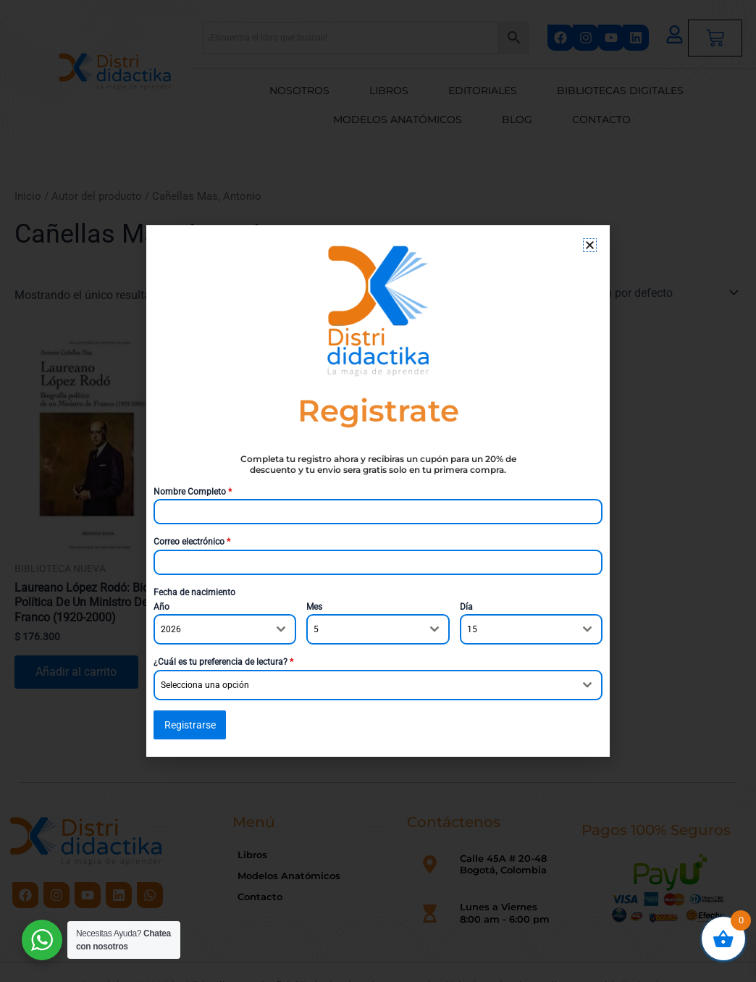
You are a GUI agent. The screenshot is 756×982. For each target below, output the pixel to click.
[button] (589, 245)
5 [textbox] (316, 630)
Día (466, 607)
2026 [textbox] (171, 630)
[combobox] (225, 630)
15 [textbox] (472, 630)
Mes (314, 607)
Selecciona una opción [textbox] (205, 685)
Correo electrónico (192, 542)
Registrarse (190, 725)
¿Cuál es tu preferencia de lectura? (223, 663)
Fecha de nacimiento (194, 592)
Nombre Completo (193, 492)
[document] (378, 491)
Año (161, 607)
